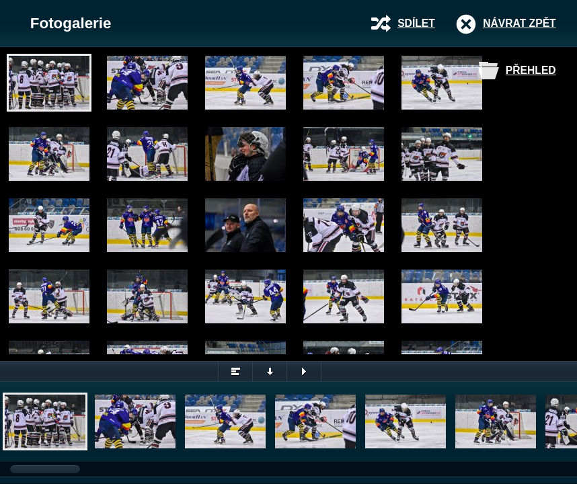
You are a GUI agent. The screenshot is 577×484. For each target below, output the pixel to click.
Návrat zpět (519, 23)
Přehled (531, 70)
